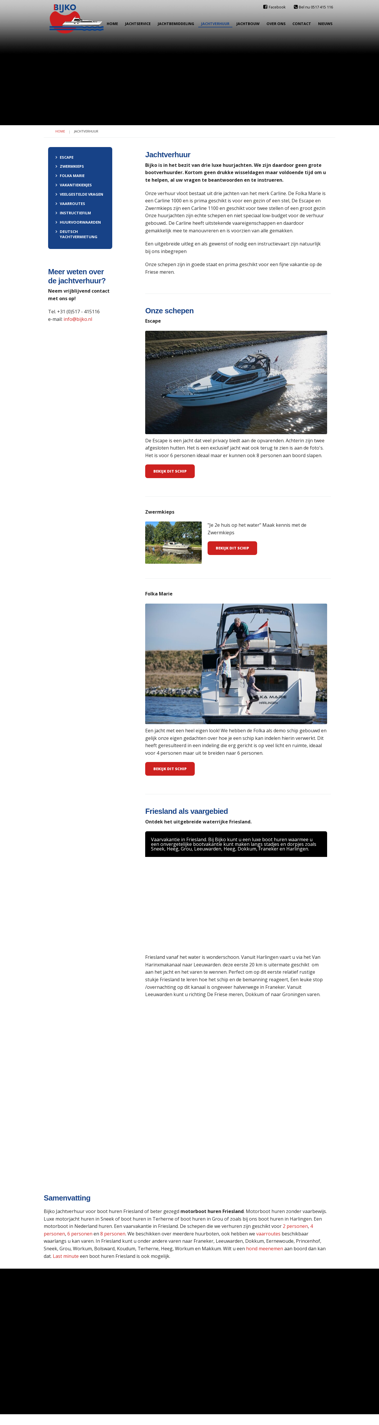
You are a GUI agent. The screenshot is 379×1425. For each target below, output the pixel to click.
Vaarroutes (70, 203)
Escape (64, 157)
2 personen (295, 1226)
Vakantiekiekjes (73, 185)
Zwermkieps (69, 166)
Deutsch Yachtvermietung (76, 234)
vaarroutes (269, 1233)
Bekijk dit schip (170, 471)
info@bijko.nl (78, 319)
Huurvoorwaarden (78, 222)
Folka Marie (70, 175)
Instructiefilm (73, 212)
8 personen (112, 1233)
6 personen (79, 1233)
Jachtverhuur (86, 131)
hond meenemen (264, 1248)
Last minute (66, 1256)
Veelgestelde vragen (79, 194)
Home (60, 131)
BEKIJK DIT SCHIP (232, 548)
